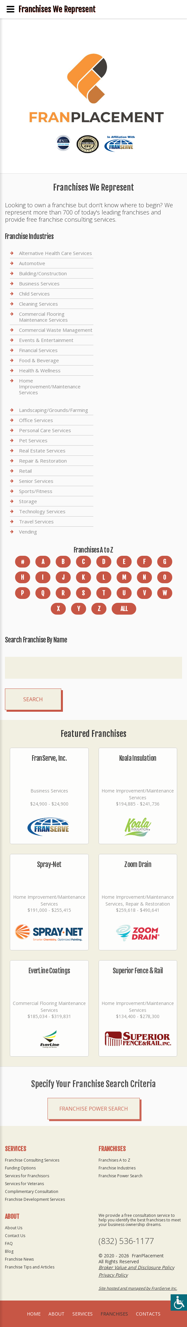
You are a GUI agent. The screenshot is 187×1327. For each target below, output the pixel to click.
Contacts (148, 1314)
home (34, 1314)
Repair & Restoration (43, 460)
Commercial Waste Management (55, 330)
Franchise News (19, 1259)
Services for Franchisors (27, 1176)
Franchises (114, 1314)
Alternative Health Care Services (55, 253)
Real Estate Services (42, 450)
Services (82, 1314)
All (124, 608)
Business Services (39, 283)
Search (33, 699)
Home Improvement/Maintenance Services (50, 386)
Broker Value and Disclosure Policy (136, 1267)
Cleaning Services (38, 303)
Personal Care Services (45, 430)
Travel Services (36, 521)
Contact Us (15, 1235)
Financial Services (38, 350)
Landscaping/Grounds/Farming (53, 410)
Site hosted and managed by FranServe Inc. (138, 1288)
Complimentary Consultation (31, 1191)
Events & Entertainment (46, 340)
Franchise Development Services (35, 1199)
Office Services (36, 420)
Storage (28, 501)
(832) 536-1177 (126, 1241)
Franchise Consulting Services (32, 1160)
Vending (28, 531)
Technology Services (42, 511)
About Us (13, 1228)
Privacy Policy (113, 1275)
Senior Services (36, 481)
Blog (9, 1251)
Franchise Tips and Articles (29, 1267)
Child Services (34, 293)
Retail (25, 471)
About (56, 1314)
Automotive (32, 263)
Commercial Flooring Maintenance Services (43, 317)
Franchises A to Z (114, 1160)
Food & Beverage (39, 360)
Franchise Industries (117, 1168)
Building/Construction (43, 273)
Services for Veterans (24, 1183)
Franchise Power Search (93, 1126)
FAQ (9, 1243)
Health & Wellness (40, 370)
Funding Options (20, 1168)
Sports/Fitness (35, 491)
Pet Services (33, 440)
